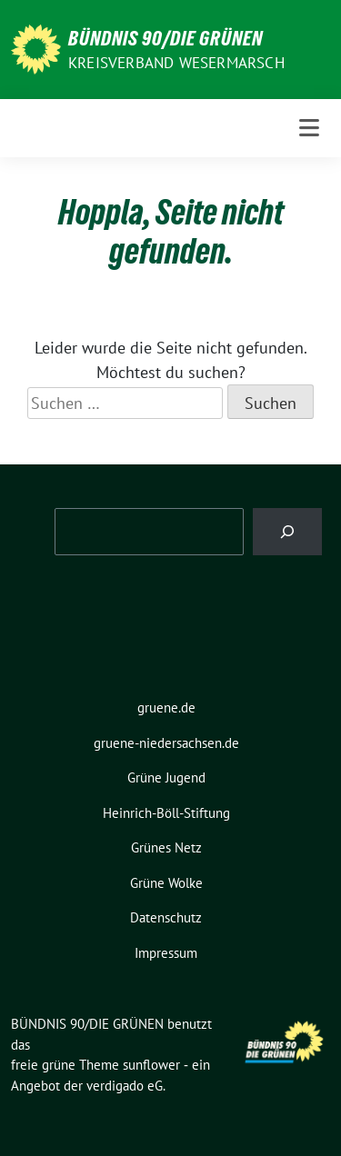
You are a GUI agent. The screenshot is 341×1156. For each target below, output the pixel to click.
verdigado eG (124, 1085)
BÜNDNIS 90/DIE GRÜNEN (165, 38)
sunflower (151, 1064)
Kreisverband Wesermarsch (176, 63)
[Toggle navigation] (309, 128)
